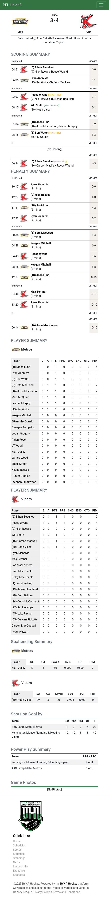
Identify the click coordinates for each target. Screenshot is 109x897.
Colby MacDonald (22, 577)
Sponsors (19, 875)
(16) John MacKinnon (44, 126)
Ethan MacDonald (23, 421)
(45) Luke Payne (22, 613)
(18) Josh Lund (40, 205)
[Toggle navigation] (101, 4)
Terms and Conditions (66, 892)
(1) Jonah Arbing (22, 583)
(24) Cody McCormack (26, 601)
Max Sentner (38, 291)
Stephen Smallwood (24, 482)
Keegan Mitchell (41, 243)
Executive (19, 870)
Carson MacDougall (24, 625)
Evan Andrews (20, 373)
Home (17, 841)
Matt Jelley (18, 451)
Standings (19, 858)
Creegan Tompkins (23, 427)
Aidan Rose (19, 439)
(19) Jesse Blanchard (25, 589)
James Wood (20, 457)
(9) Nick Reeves (40, 71)
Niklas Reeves (20, 469)
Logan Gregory (21, 433)
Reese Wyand (59, 71)
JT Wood (17, 445)
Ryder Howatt (20, 631)
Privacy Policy (41, 892)
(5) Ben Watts (20, 379)
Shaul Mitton (19, 463)
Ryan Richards (40, 184)
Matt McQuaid (39, 137)
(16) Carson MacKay (43, 165)
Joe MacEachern (22, 565)
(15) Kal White (39, 82)
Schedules (19, 845)
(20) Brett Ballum (22, 595)
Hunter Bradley (21, 476)
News (16, 862)
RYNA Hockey (68, 883)
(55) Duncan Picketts (25, 619)
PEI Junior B (12, 5)
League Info (20, 866)
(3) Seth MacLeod (60, 82)
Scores (17, 849)
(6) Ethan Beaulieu (62, 99)
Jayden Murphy (68, 126)
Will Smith (18, 534)
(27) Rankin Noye (22, 607)
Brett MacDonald (22, 571)
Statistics (19, 854)
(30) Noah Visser (41, 109)
